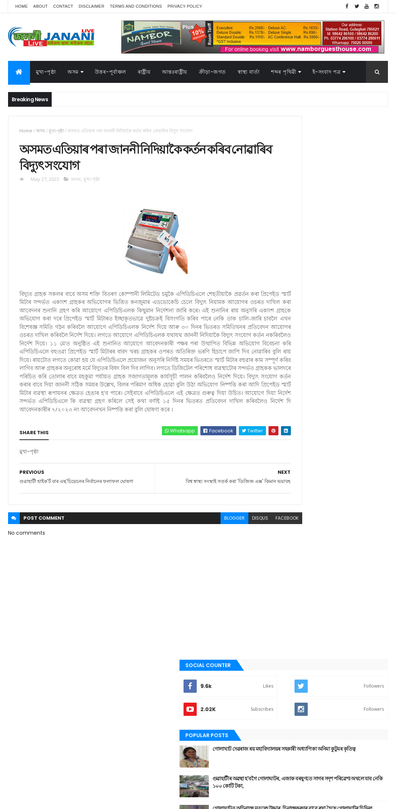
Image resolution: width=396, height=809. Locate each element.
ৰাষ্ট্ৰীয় (280, 625)
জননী (281, 550)
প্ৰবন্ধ (280, 563)
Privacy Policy (184, 6)
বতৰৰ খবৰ (284, 575)
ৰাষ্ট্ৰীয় (144, 72)
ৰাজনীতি (283, 612)
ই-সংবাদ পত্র (326, 72)
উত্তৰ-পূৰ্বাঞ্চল (110, 72)
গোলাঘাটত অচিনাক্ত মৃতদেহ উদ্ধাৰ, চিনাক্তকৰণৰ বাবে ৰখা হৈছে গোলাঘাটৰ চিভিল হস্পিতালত (341, 285)
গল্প (278, 525)
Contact (63, 6)
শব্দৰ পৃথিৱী (283, 72)
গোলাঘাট (283, 538)
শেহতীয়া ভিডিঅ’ (289, 649)
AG (23, 799)
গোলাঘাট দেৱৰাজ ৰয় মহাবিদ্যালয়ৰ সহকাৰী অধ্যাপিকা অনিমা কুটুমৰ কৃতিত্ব (345, 222)
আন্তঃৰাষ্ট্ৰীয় (285, 463)
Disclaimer (91, 6)
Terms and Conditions (136, 6)
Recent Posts (300, 311)
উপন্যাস (282, 488)
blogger (190, 554)
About (40, 6)
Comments (358, 311)
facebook (242, 554)
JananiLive (46, 793)
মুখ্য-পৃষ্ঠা (46, 72)
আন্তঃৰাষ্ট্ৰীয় (174, 72)
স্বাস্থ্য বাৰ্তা (249, 72)
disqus (215, 554)
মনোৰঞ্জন (283, 587)
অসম (73, 72)
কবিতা (281, 501)
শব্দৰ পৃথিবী (285, 637)
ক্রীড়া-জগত (212, 72)
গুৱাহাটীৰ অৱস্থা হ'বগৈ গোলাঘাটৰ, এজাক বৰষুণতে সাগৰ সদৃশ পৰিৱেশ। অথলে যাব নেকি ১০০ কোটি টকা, (344, 256)
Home (21, 6)
